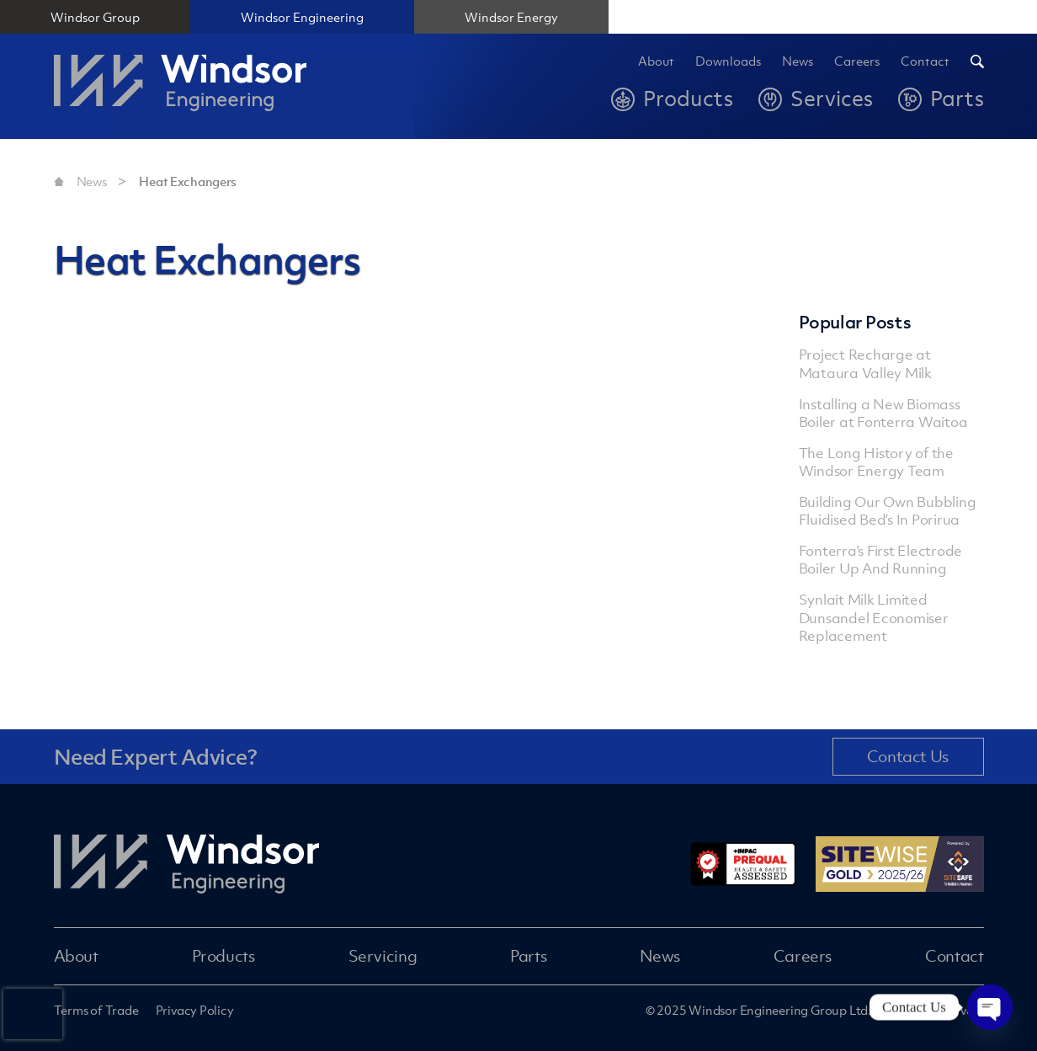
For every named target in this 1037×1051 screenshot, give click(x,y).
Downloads (728, 61)
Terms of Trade (96, 1009)
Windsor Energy (511, 16)
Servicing (382, 956)
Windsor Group (95, 16)
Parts (528, 956)
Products (223, 956)
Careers (857, 61)
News (797, 61)
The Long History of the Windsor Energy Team (876, 462)
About (656, 61)
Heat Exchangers (188, 181)
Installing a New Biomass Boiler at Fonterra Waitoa (883, 413)
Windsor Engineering (302, 16)
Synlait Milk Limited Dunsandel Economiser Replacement (874, 617)
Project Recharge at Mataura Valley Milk (865, 363)
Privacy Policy (195, 1009)
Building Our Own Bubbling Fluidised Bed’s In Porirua (887, 511)
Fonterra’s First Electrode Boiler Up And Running (881, 560)
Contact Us (908, 756)
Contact (925, 61)
